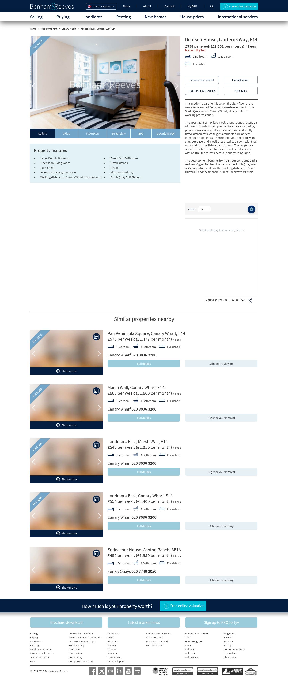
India (188, 645)
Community (75, 657)
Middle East (191, 657)
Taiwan (228, 637)
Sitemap (112, 653)
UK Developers (116, 661)
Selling (36, 16)
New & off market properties (85, 637)
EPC (140, 133)
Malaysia (190, 653)
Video (66, 133)
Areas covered (154, 637)
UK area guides (154, 645)
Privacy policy (76, 645)
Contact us (114, 633)
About (147, 6)
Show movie (66, 371)
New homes (155, 16)
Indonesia (190, 649)
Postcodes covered (157, 641)
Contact (169, 6)
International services (238, 16)
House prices (192, 16)
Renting (123, 16)
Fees (32, 661)
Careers (112, 649)
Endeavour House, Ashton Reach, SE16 (144, 550)
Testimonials (115, 657)
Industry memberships (82, 641)
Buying (63, 16)
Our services (75, 653)
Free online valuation (81, 633)
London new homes (41, 649)
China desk (230, 657)
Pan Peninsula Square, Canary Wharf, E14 (146, 333)
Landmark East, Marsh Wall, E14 (138, 441)
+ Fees (250, 46)
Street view (119, 133)
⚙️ (251, 209)
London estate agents (158, 633)
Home (33, 28)
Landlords (93, 16)
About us (113, 641)
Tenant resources (39, 657)
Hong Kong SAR (194, 641)
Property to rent (49, 28)
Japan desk (230, 653)
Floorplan (92, 133)
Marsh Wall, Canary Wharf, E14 (136, 387)
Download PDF (166, 133)
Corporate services (234, 649)
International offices (196, 633)
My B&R (192, 6)
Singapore (229, 633)
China (188, 637)
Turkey (227, 645)
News (126, 6)
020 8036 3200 (228, 300)
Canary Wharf (69, 28)
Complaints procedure (81, 661)
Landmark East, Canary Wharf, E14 (140, 496)
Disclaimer (75, 649)
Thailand (229, 641)
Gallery (42, 133)
